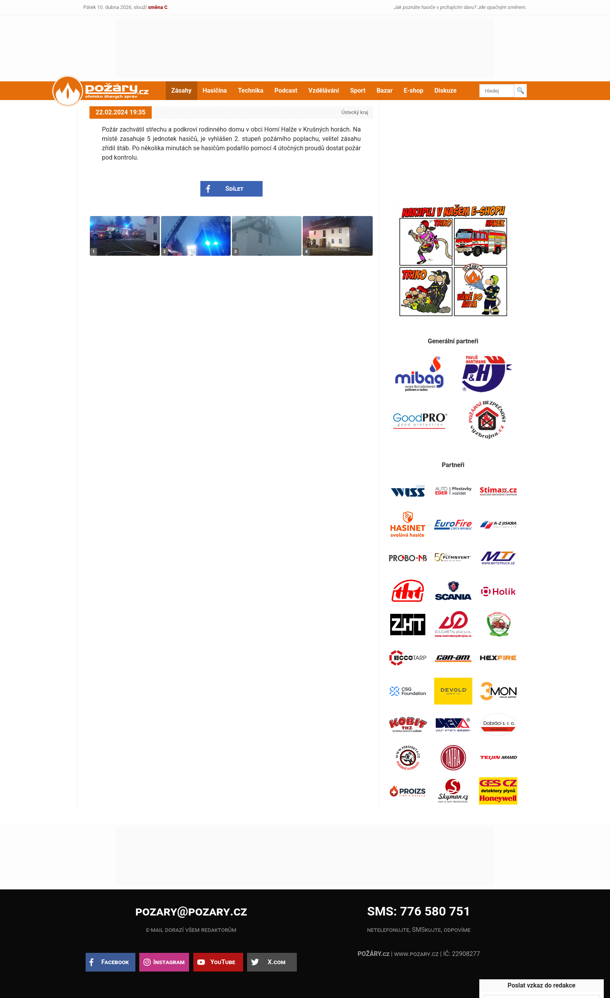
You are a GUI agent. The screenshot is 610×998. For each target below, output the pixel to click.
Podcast (286, 90)
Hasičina (215, 90)
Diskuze (446, 90)
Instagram (168, 962)
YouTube (222, 962)
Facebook (115, 962)
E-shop (414, 90)
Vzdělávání (324, 90)
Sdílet (234, 188)
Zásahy (181, 90)
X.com (276, 962)
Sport (358, 90)
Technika (250, 90)
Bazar (385, 90)
